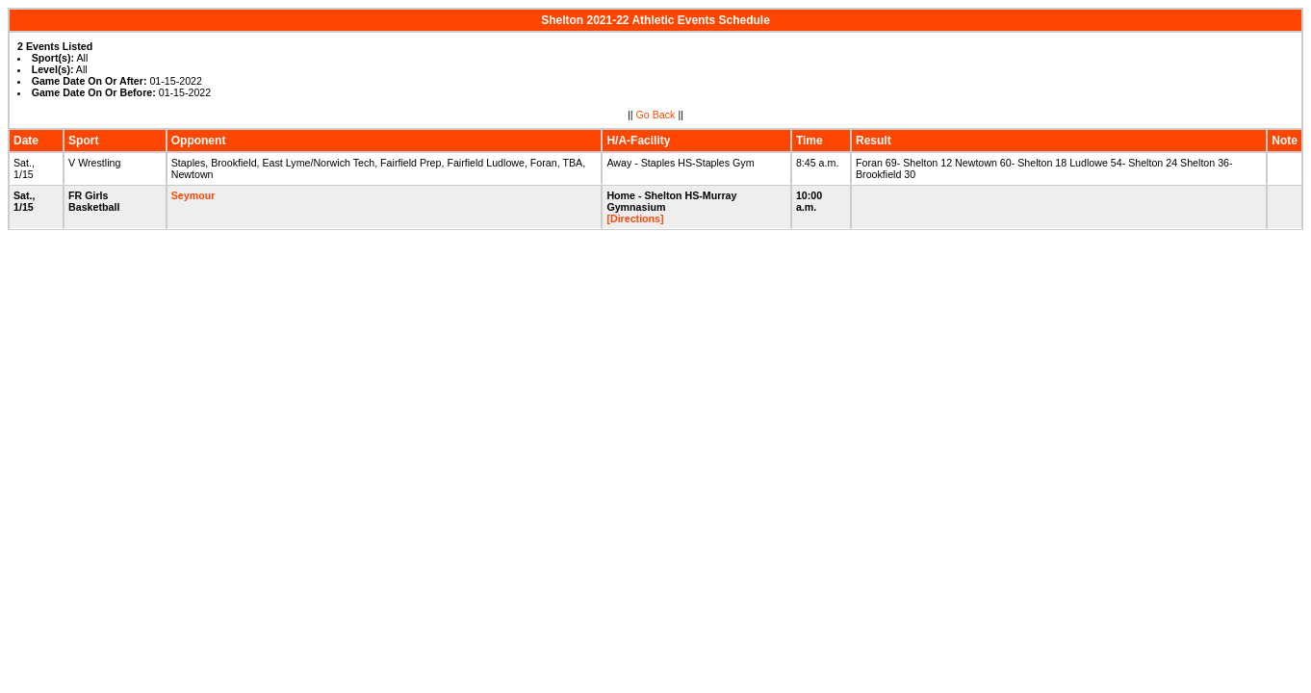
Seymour (193, 195)
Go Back (656, 114)
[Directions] (634, 218)
